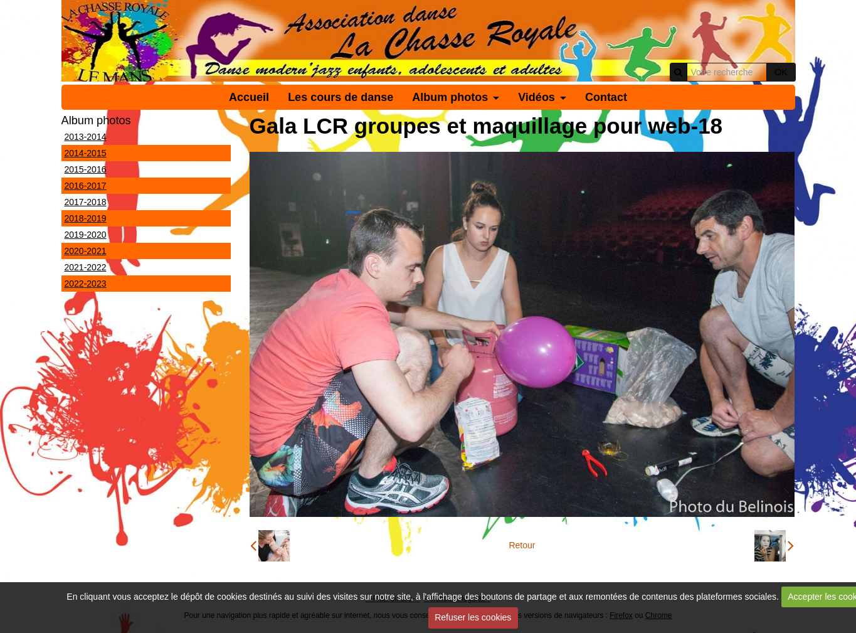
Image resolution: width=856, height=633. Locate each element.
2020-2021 (86, 251)
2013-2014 (86, 137)
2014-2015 (86, 153)
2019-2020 (86, 235)
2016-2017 (86, 186)
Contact (606, 97)
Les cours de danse (340, 97)
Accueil (249, 97)
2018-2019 (86, 218)
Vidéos (536, 97)
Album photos (450, 97)
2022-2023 (86, 284)
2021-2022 (86, 267)
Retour (522, 545)
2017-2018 (86, 202)
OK (780, 72)
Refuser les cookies (473, 617)
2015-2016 (86, 169)
